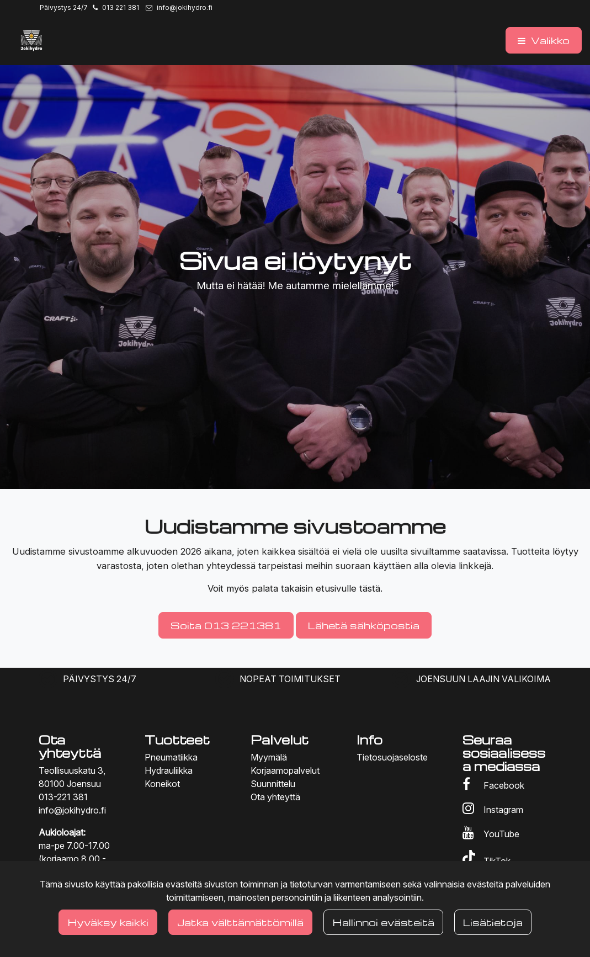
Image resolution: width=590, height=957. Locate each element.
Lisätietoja (493, 922)
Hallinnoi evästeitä (383, 922)
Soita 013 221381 (226, 625)
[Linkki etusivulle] (31, 40)
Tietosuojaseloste (392, 757)
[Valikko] (544, 40)
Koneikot (162, 783)
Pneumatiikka (171, 757)
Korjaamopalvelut (285, 770)
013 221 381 (120, 7)
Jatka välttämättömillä (240, 922)
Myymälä (269, 757)
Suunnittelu (273, 783)
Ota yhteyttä (275, 796)
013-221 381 (63, 796)
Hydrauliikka (169, 770)
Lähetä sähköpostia (363, 625)
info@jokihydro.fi (184, 7)
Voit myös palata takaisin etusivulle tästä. (295, 588)
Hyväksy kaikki (107, 922)
